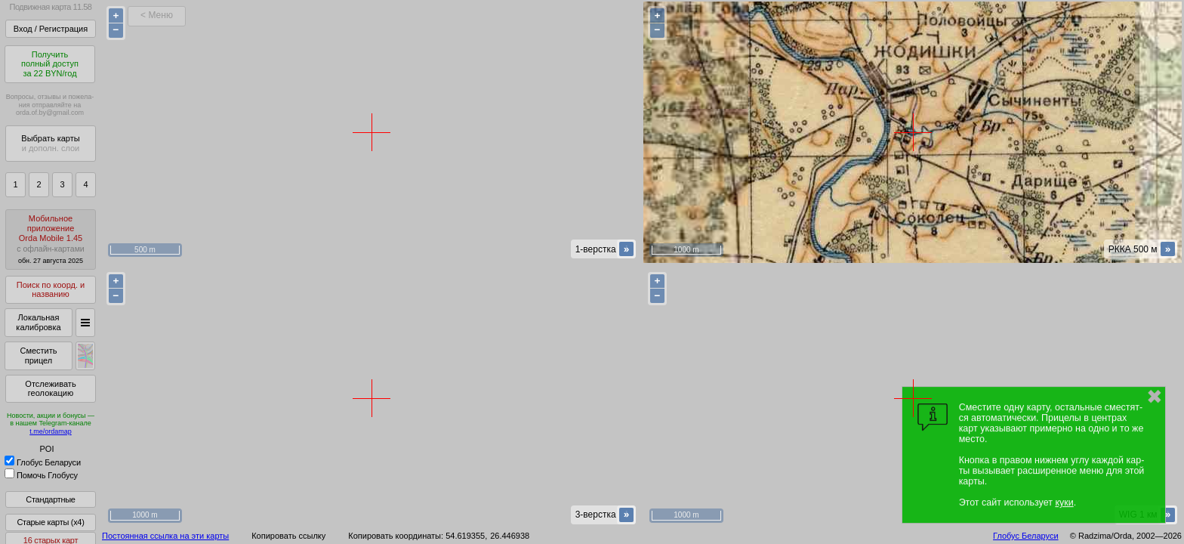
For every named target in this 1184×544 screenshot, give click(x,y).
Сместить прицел (38, 355)
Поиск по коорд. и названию (51, 289)
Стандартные (50, 499)
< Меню (156, 15)
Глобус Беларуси (43, 462)
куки (1064, 502)
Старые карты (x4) (50, 522)
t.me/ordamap (50, 431)
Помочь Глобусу (41, 475)
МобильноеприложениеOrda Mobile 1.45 (50, 239)
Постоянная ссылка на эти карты (165, 535)
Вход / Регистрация (51, 28)
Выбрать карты (50, 143)
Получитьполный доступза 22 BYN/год (50, 64)
